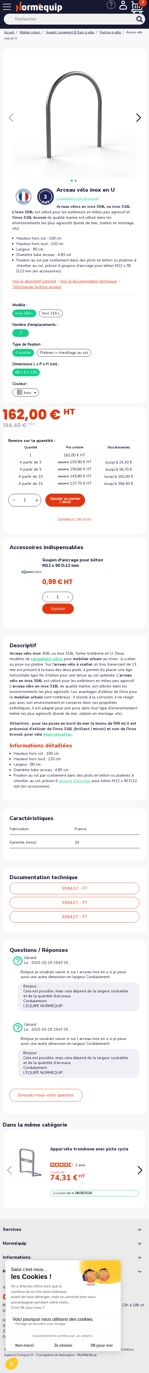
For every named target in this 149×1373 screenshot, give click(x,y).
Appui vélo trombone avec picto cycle (89, 1149)
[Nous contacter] (113, 8)
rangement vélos (47, 658)
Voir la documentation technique (88, 281)
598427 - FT (74, 888)
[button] (138, 118)
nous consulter (57, 734)
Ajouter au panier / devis (65, 500)
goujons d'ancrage (75, 780)
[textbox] (25, 394)
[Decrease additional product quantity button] (50, 596)
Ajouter (58, 609)
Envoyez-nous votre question (46, 1095)
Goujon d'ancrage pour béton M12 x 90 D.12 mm (72, 562)
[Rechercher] (74, 19)
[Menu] (8, 8)
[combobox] (25, 392)
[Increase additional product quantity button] (71, 597)
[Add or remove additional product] (57, 597)
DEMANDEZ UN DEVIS (74, 520)
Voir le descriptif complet (34, 281)
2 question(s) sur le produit (78, 198)
